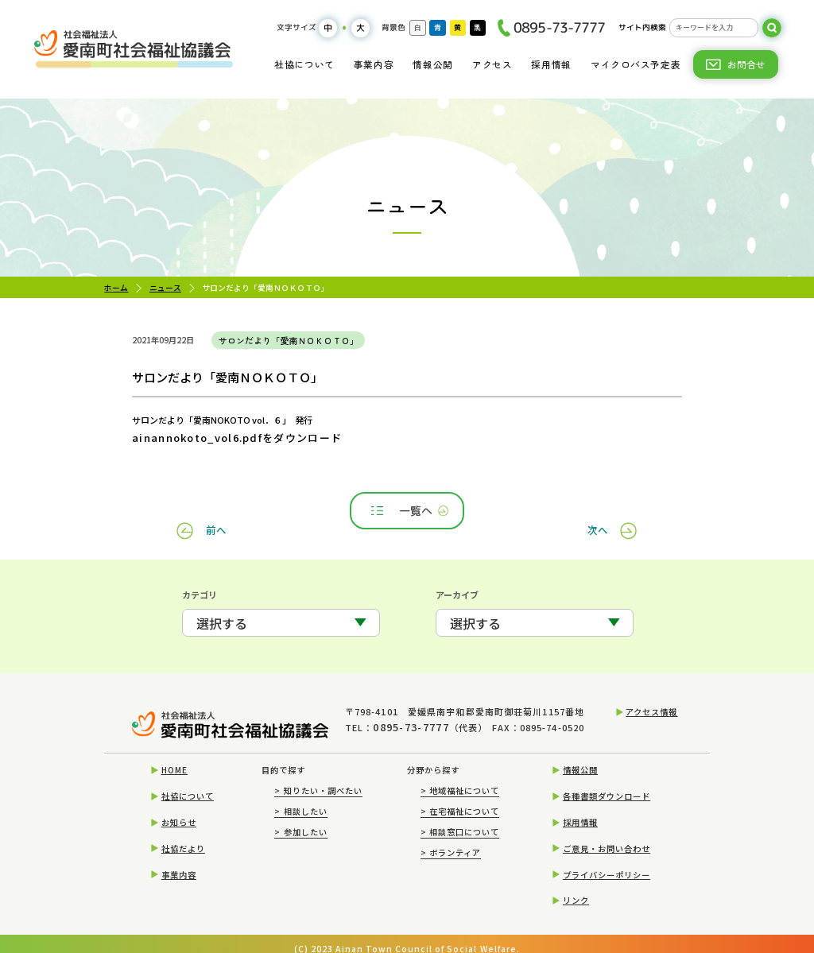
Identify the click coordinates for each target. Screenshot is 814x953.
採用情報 (551, 64)
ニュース (165, 287)
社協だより (183, 836)
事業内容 (373, 64)
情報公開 (432, 64)
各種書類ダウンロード (606, 784)
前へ (218, 508)
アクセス (492, 64)
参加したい (301, 819)
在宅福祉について (460, 798)
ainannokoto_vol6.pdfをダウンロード (209, 438)
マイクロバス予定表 (635, 64)
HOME (174, 758)
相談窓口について (460, 819)
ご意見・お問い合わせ (606, 836)
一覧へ (408, 508)
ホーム (116, 287)
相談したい (301, 798)
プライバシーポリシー (606, 862)
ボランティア (451, 840)
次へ (596, 508)
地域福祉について (460, 778)
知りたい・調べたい (318, 778)
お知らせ (178, 809)
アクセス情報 (651, 708)
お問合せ (746, 64)
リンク (576, 888)
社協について (304, 64)
